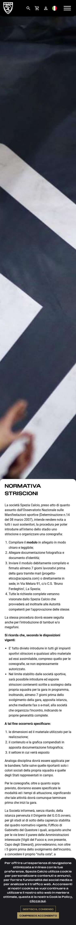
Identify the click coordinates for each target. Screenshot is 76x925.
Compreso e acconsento (38, 915)
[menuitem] (28, 8)
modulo (32, 542)
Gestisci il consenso (38, 909)
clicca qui (38, 901)
